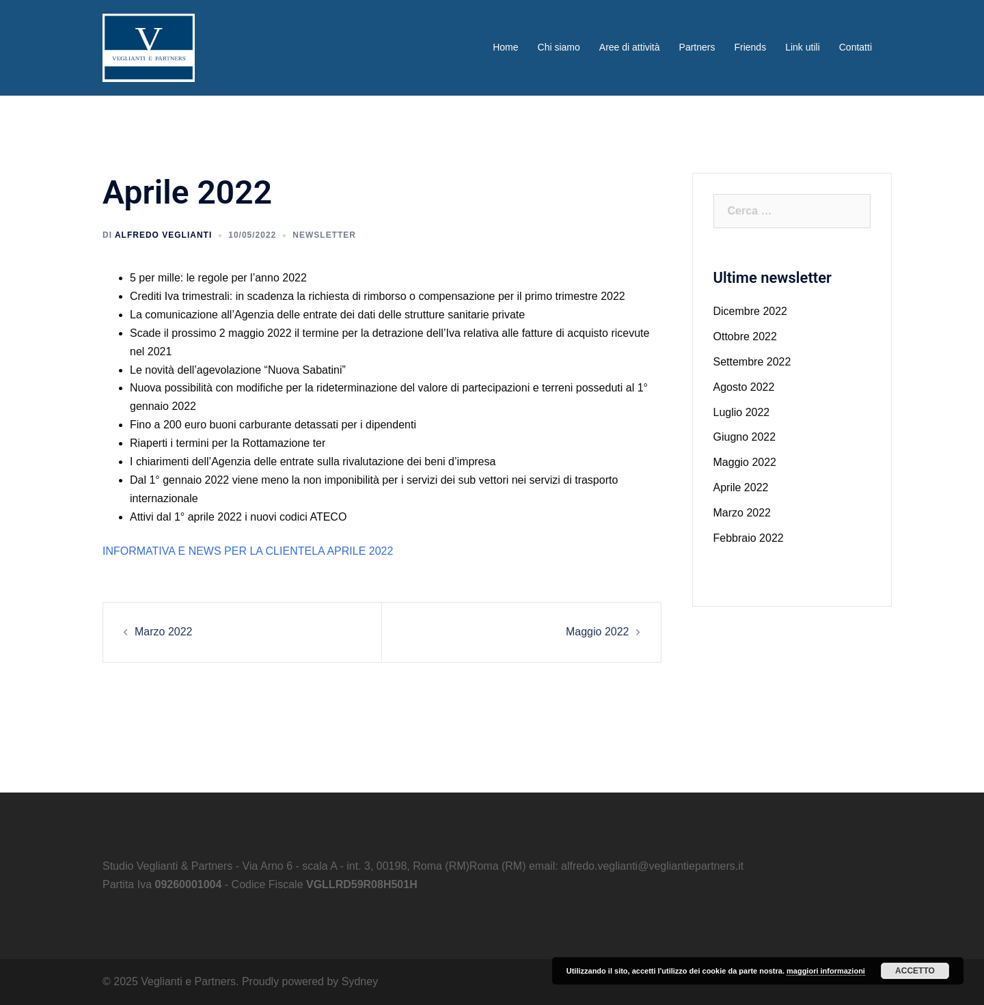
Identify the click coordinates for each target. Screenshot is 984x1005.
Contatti (855, 47)
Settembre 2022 (752, 362)
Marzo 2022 (164, 631)
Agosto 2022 (744, 387)
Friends (750, 47)
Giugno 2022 (744, 437)
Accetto (915, 971)
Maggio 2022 (597, 631)
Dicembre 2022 (750, 311)
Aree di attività (629, 47)
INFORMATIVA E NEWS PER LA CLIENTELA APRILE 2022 (247, 551)
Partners (697, 47)
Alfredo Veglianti (163, 235)
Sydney (360, 981)
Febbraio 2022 (748, 538)
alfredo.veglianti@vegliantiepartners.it (652, 866)
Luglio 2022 (741, 412)
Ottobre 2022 (745, 336)
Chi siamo (559, 47)
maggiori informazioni (826, 971)
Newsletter (324, 235)
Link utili (802, 47)
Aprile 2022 (741, 487)
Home (505, 47)
